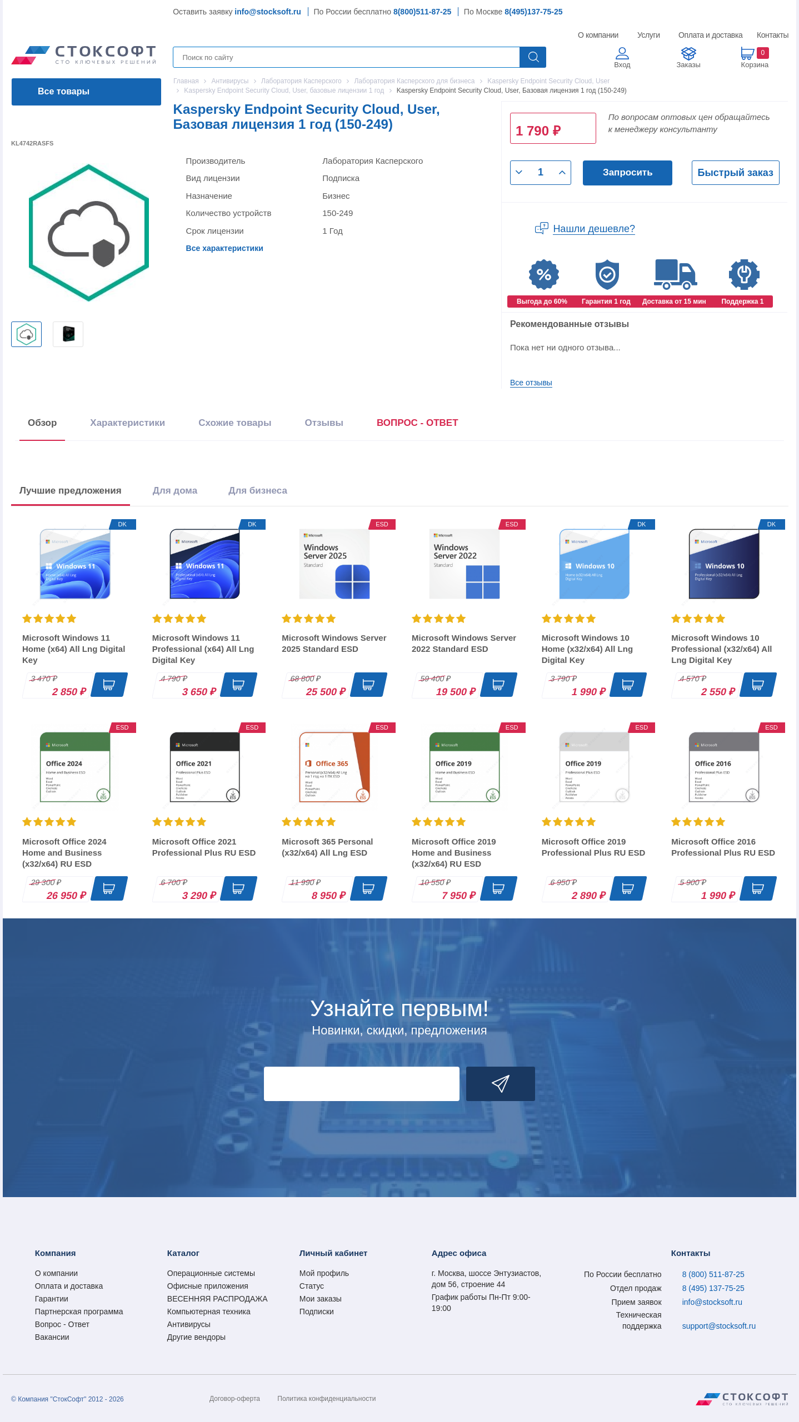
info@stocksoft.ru (267, 11)
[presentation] (417, 425)
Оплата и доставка (708, 35)
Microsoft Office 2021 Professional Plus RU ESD (204, 847)
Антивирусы (189, 1324)
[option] (26, 334)
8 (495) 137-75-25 (713, 1288)
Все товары (63, 91)
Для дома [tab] (175, 490)
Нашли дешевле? (594, 228)
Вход (622, 65)
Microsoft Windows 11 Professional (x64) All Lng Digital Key (203, 649)
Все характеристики (224, 248)
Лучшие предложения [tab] (70, 490)
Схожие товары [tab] (234, 423)
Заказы (688, 65)
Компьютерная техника (209, 1311)
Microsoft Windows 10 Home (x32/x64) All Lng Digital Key (587, 649)
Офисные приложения (207, 1286)
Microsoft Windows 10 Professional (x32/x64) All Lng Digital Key (721, 649)
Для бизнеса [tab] (257, 490)
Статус (311, 1286)
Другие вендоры (196, 1337)
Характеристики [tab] (127, 423)
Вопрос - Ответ (62, 1324)
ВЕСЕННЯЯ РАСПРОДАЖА (217, 1298)
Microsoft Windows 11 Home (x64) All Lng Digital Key (73, 649)
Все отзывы (531, 382)
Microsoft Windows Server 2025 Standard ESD (334, 643)
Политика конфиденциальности (326, 1399)
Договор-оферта (234, 1399)
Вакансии (52, 1337)
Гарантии (51, 1298)
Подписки (316, 1311)
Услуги (649, 35)
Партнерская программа (79, 1311)
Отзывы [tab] (323, 423)
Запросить (628, 172)
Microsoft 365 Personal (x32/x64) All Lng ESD (327, 847)
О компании (599, 35)
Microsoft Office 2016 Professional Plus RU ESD (723, 847)
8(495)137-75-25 (533, 11)
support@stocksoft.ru (719, 1325)
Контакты (772, 35)
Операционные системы (211, 1273)
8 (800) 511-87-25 (713, 1274)
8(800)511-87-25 (422, 11)
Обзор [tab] (42, 423)
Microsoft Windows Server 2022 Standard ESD (464, 643)
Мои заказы (320, 1298)
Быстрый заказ (735, 172)
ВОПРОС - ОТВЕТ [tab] (417, 423)
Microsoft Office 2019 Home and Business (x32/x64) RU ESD (454, 852)
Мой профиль (324, 1273)
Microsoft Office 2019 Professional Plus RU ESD (594, 847)
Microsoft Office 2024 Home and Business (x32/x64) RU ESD (64, 852)
